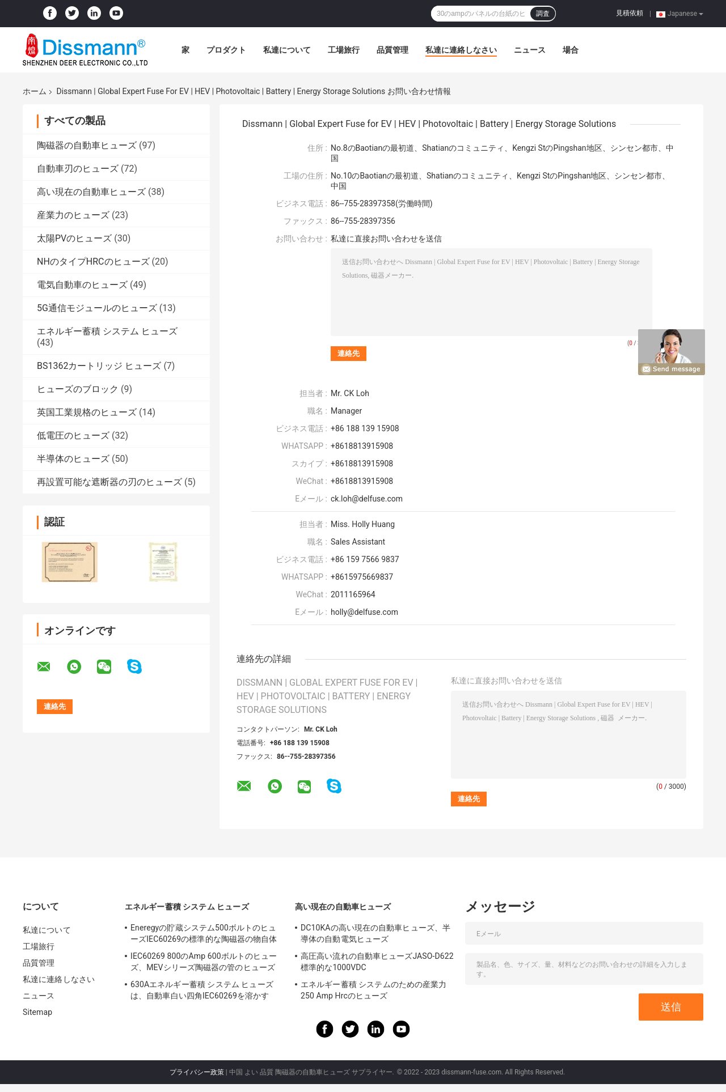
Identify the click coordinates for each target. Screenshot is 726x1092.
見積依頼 (629, 13)
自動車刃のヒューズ (78, 168)
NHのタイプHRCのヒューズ (93, 261)
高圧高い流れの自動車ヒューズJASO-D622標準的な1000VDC (377, 961)
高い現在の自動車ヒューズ (91, 191)
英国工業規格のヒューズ (87, 412)
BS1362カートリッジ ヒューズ (99, 365)
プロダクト (226, 49)
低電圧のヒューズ (73, 435)
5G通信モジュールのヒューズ (97, 308)
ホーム (35, 91)
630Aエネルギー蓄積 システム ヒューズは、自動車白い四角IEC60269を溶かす (201, 990)
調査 (543, 14)
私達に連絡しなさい (461, 49)
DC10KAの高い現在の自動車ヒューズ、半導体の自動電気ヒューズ (375, 933)
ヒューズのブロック (78, 389)
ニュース (530, 49)
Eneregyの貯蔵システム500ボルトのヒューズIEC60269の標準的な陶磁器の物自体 (203, 933)
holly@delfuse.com (364, 612)
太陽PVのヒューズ (74, 238)
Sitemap (37, 1012)
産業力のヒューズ (73, 215)
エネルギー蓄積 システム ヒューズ (107, 331)
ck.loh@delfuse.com (367, 498)
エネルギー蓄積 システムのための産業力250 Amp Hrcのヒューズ (373, 990)
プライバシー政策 (197, 1072)
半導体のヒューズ (73, 458)
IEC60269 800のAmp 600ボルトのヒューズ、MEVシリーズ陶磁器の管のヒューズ (203, 961)
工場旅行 (344, 49)
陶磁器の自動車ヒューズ (87, 145)
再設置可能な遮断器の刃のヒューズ (109, 482)
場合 (571, 49)
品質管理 (392, 49)
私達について (287, 49)
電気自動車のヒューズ (82, 284)
